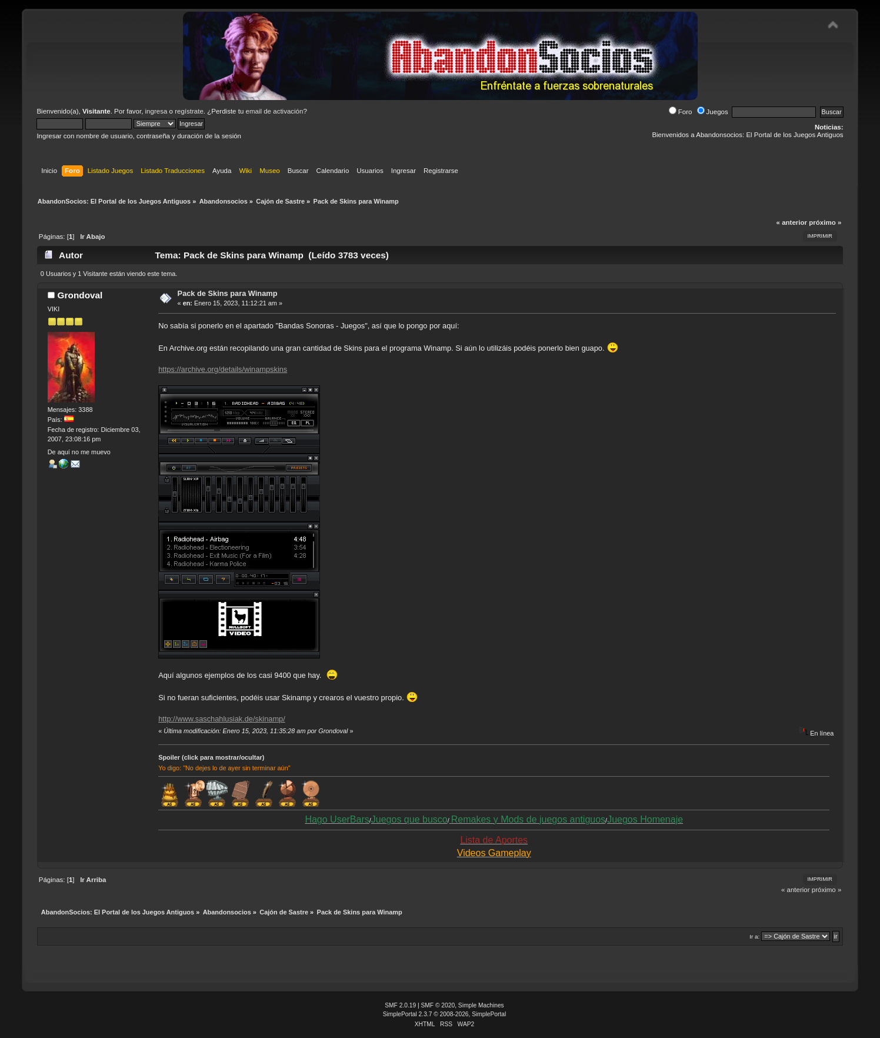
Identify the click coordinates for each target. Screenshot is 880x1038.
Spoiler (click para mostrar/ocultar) (211, 757)
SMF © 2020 (438, 1005)
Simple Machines (481, 1005)
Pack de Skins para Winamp (228, 293)
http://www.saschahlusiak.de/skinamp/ (221, 718)
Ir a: (754, 936)
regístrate (189, 111)
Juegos (712, 111)
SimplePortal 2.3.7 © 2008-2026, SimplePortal (444, 1014)
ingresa (156, 111)
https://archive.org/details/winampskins (222, 369)
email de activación (275, 111)
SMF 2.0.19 (400, 1005)
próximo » (825, 222)
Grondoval (80, 295)
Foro (680, 111)
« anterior (791, 222)
